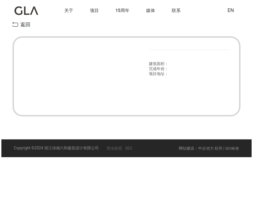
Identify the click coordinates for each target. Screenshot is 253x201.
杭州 (218, 148)
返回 (21, 24)
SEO (128, 148)
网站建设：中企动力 (196, 148)
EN (230, 10)
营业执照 (114, 148)
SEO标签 (232, 148)
